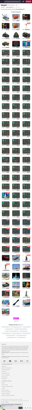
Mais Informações (9, 405)
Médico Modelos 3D (26, 333)
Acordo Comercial (5, 390)
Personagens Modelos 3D (16, 326)
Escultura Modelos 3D (5, 326)
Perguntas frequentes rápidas (7, 386)
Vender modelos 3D (5, 373)
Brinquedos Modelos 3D (16, 333)
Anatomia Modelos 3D (21, 337)
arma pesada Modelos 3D (21, 335)
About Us (4, 344)
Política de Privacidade (6, 391)
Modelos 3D (4, 366)
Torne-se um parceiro (6, 375)
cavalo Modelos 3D (9, 329)
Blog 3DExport (4, 376)
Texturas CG (4, 371)
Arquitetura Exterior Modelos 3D (20, 329)
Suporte (3, 383)
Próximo (16, 318)
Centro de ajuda (5, 384)
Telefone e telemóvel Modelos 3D (11, 331)
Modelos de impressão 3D (7, 368)
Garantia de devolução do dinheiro (8, 395)
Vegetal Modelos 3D (23, 331)
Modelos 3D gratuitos (6, 369)
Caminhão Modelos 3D (11, 337)
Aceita (20, 407)
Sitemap (7, 402)
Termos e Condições (5, 393)
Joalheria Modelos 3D (6, 333)
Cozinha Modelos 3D (26, 326)
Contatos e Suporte (6, 381)
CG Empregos (4, 378)
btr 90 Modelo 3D (5, 47)
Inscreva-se (28, 1)
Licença (3, 388)
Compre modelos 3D (7, 364)
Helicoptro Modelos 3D (10, 335)
